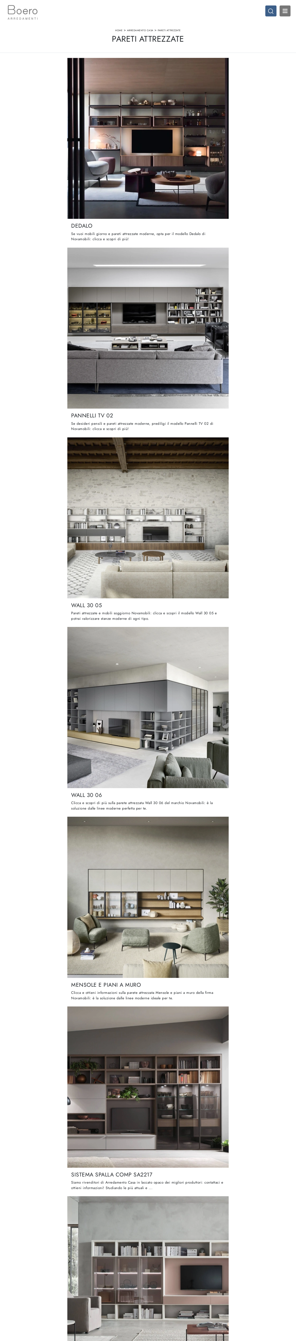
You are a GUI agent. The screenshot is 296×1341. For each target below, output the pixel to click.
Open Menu (283, 13)
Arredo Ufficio (229, 1286)
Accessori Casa (229, 1281)
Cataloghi (89, 1290)
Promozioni (159, 1290)
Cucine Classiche (163, 1281)
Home (119, 34)
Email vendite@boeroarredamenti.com (41, 1300)
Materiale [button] (130, 71)
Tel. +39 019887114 (29, 1295)
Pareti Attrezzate (169, 34)
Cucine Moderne (163, 1277)
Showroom (90, 1281)
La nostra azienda (95, 1277)
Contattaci (90, 1295)
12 (175, 1164)
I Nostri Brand (92, 1286)
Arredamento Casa (140, 34)
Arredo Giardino (230, 1290)
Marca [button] (98, 71)
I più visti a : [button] (193, 71)
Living (155, 1286)
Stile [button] (160, 71)
